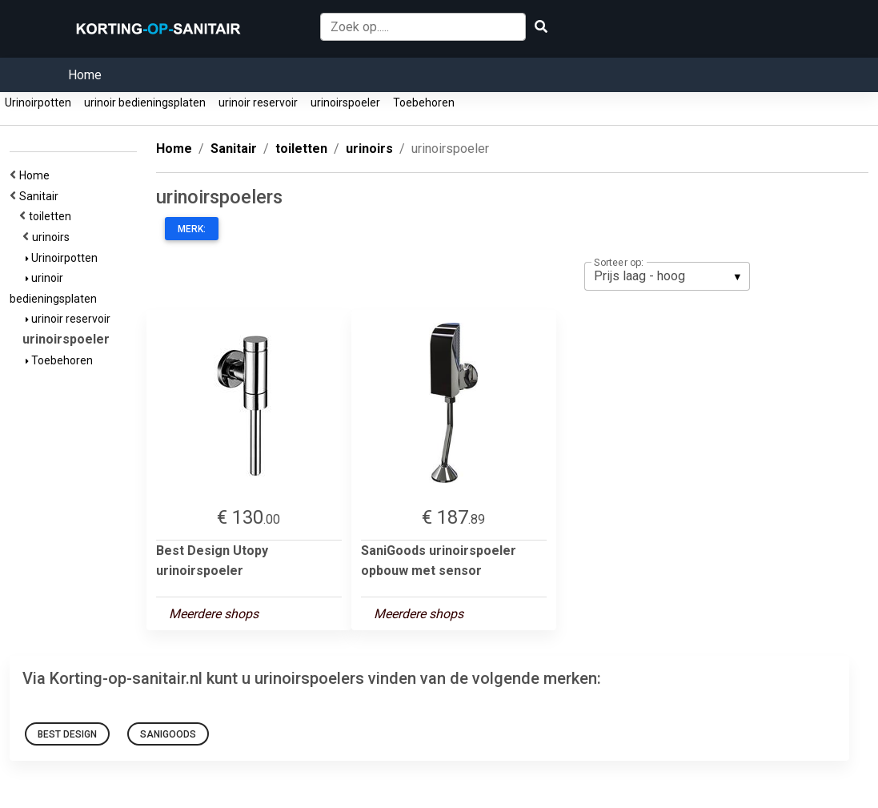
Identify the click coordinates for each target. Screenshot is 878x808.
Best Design (67, 734)
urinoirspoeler (345, 102)
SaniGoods (168, 734)
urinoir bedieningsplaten (144, 102)
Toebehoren (423, 102)
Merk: (192, 229)
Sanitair (41, 196)
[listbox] (667, 276)
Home (85, 74)
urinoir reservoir (258, 102)
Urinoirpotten (38, 102)
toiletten (52, 216)
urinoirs (53, 237)
